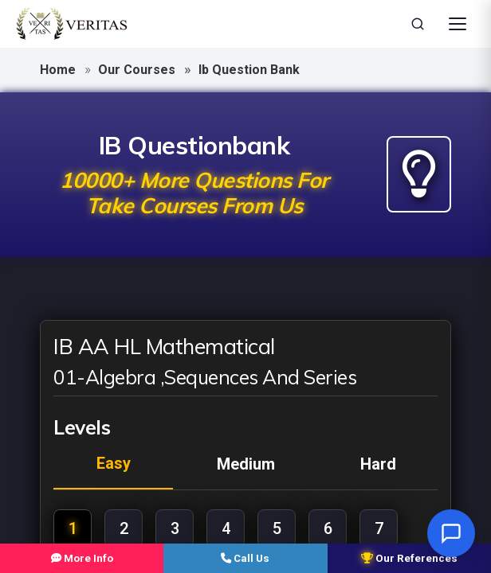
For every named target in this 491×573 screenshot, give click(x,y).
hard (378, 464)
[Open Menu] (457, 23)
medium (246, 464)
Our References (409, 557)
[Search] (418, 24)
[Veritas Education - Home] (72, 23)
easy (113, 463)
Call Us (245, 557)
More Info (81, 557)
